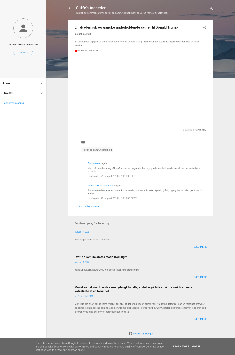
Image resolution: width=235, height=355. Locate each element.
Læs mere (200, 246)
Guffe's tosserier (91, 8)
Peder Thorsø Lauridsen (100, 185)
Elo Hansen (94, 163)
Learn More (181, 346)
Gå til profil (23, 53)
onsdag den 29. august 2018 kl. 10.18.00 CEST (112, 198)
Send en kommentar (89, 206)
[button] (205, 27)
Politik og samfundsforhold (97, 149)
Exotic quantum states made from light (101, 257)
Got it (196, 346)
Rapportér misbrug (13, 103)
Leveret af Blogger (141, 333)
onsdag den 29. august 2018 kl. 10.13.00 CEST (112, 176)
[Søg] (211, 9)
